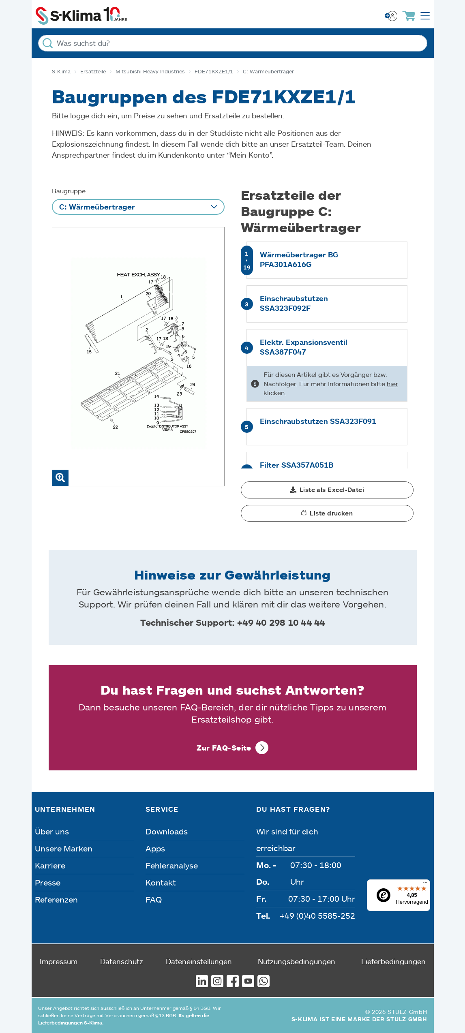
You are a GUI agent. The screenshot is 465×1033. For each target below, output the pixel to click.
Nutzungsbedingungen (296, 961)
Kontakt (161, 882)
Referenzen (56, 899)
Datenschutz (121, 961)
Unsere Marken (63, 848)
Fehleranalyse (172, 865)
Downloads (167, 831)
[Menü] (425, 884)
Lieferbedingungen (393, 961)
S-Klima (61, 71)
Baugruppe (69, 191)
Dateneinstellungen (199, 961)
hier (392, 383)
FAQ (154, 899)
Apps (155, 848)
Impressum (58, 961)
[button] (327, 489)
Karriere (50, 865)
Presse (47, 882)
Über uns (52, 831)
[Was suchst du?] (232, 43)
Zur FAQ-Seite (224, 747)
